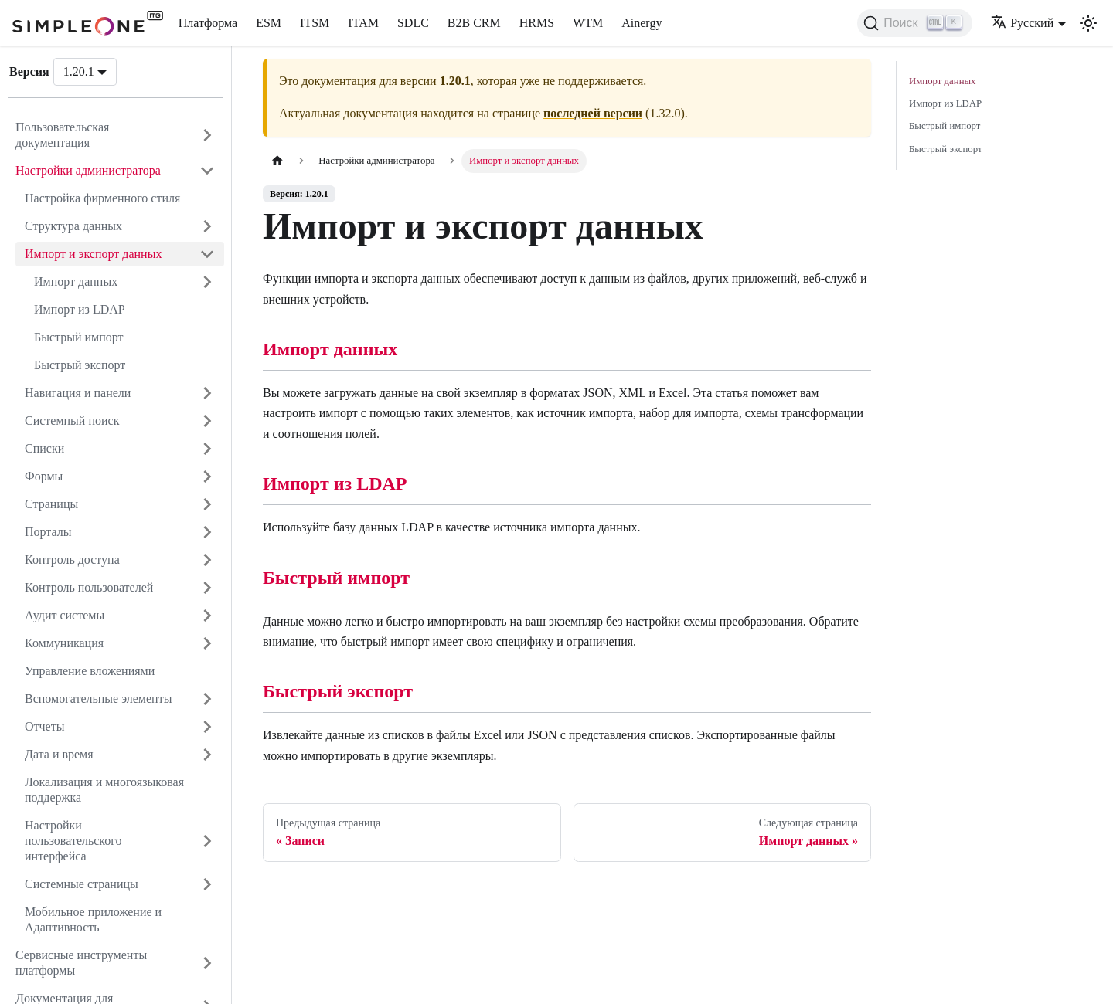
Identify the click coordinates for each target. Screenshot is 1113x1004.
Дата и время (59, 754)
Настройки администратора (88, 170)
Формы (44, 476)
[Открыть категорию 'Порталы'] (207, 532)
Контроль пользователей (89, 587)
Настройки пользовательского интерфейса (73, 841)
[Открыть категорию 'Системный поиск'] (207, 421)
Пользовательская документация (62, 134)
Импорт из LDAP (79, 309)
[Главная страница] (277, 161)
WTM (588, 22)
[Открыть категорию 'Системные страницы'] (207, 884)
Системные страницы (81, 883)
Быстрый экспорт (79, 364)
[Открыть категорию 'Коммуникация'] (207, 643)
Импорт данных (75, 281)
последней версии (592, 113)
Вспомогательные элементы (98, 698)
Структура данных (73, 225)
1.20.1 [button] (78, 71)
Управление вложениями (90, 670)
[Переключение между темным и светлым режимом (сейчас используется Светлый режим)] (1088, 23)
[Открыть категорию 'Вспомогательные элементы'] (207, 699)
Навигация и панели (78, 392)
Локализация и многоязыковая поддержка (104, 789)
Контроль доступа (72, 559)
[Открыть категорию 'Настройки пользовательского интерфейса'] (207, 841)
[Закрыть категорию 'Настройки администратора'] (207, 170)
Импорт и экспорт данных (93, 253)
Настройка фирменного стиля (102, 198)
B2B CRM (474, 22)
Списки (44, 448)
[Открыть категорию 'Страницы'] (207, 504)
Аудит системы (64, 615)
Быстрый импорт (79, 337)
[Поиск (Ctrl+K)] (914, 23)
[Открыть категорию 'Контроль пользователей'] (207, 587)
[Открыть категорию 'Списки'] (207, 448)
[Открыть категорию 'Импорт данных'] (207, 282)
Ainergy (641, 22)
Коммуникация (64, 643)
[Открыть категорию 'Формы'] (207, 476)
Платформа (208, 22)
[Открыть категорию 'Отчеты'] (207, 726)
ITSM (314, 22)
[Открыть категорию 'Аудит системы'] (207, 615)
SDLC (413, 22)
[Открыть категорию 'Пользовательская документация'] (207, 135)
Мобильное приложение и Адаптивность (93, 919)
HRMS (536, 22)
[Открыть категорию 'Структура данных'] (207, 226)
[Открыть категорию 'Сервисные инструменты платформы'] (207, 963)
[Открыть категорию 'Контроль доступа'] (207, 560)
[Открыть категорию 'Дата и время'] (207, 754)
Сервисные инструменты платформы (81, 962)
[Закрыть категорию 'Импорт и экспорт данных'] (207, 254)
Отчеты (44, 726)
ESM (268, 22)
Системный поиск (72, 420)
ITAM (363, 22)
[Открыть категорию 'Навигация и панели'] (207, 393)
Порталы (48, 531)
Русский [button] (1022, 22)
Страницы (51, 503)
